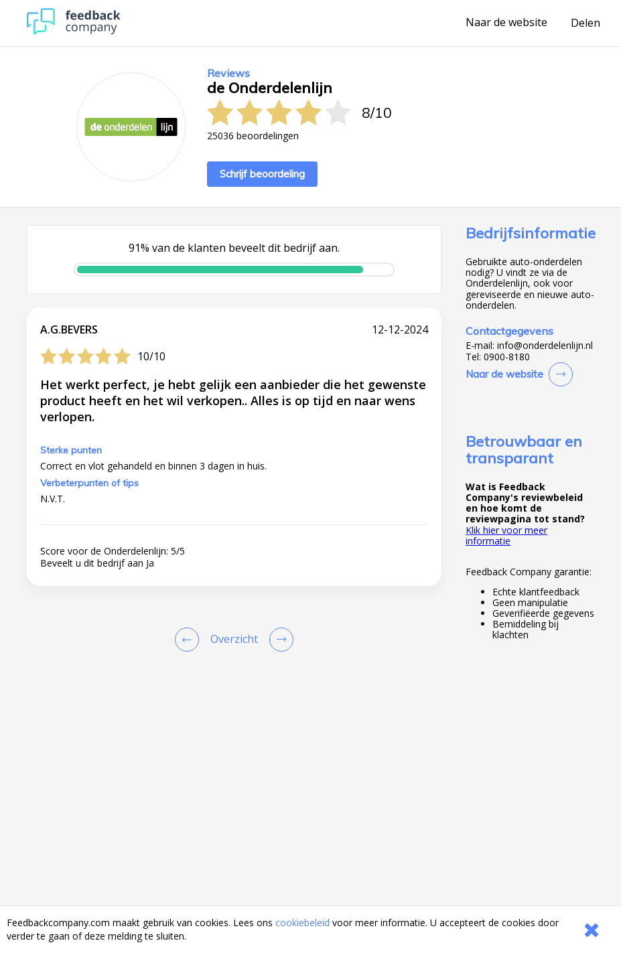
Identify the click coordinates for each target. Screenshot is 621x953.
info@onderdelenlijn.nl (545, 345)
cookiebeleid (302, 922)
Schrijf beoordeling (262, 173)
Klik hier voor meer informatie (506, 535)
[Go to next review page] (278, 640)
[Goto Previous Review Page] (189, 640)
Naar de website (506, 22)
